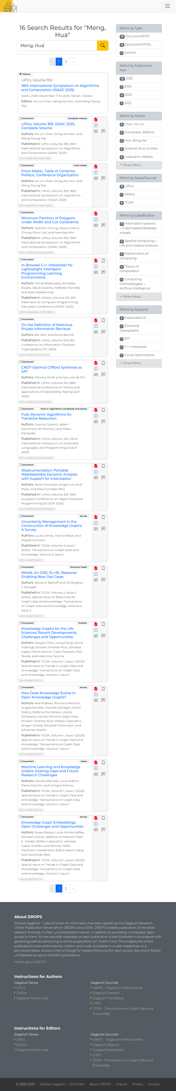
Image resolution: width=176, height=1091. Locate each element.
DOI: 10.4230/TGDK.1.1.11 (31, 754)
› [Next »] (72, 62)
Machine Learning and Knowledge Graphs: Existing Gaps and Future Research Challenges (50, 771)
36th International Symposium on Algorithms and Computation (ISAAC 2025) (60, 88)
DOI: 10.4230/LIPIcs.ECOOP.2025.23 (37, 509)
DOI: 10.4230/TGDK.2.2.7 (31, 616)
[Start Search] (102, 45)
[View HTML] (103, 261)
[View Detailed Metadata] (96, 125)
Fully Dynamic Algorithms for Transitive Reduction (46, 416)
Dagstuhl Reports (106, 993)
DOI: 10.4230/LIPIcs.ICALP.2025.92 (36, 458)
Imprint (121, 1084)
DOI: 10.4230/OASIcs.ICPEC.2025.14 (37, 312)
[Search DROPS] (57, 45)
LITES (97, 1003)
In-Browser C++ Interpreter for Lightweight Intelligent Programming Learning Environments (47, 271)
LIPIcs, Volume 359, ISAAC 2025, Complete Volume (48, 126)
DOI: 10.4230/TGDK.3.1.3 (31, 560)
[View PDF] (96, 120)
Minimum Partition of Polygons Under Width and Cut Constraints (50, 220)
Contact (154, 1084)
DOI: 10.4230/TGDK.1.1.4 (31, 879)
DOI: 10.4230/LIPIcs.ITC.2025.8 (34, 355)
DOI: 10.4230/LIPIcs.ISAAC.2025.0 (36, 205)
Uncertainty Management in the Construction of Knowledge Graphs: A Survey (51, 526)
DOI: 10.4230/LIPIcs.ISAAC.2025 (35, 158)
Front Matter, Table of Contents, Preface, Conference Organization (50, 173)
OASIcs (22, 993)
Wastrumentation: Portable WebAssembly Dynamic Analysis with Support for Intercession (49, 474)
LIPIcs (21, 988)
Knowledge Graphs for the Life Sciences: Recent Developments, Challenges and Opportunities (49, 633)
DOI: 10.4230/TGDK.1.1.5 (31, 680)
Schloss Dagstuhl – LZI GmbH (62, 1084)
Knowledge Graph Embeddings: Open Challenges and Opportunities (52, 824)
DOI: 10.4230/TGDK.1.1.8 (31, 810)
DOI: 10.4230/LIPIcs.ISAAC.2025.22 (36, 252)
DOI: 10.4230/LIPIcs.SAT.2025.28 (35, 402)
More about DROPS (31, 962)
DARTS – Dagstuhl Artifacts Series (118, 988)
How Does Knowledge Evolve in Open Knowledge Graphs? (48, 695)
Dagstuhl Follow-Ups (32, 998)
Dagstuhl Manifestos (108, 998)
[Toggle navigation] (167, 6)
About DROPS (100, 1084)
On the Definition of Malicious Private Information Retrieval (47, 327)
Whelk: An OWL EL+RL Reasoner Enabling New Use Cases (49, 575)
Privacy (137, 1084)
